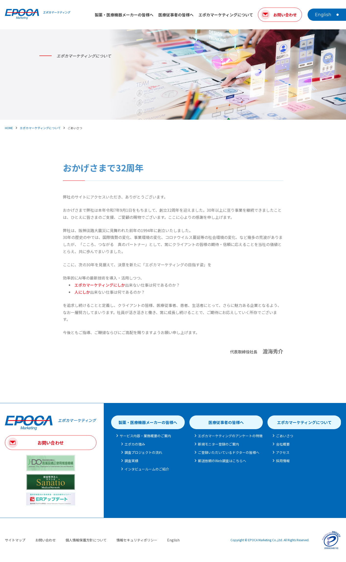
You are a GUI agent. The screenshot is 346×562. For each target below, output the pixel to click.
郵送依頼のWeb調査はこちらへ (222, 460)
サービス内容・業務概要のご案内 (145, 435)
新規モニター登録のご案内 (218, 444)
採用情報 (283, 460)
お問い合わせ (50, 442)
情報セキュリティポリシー (136, 540)
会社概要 (283, 444)
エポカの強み (135, 444)
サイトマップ (15, 540)
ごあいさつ (284, 435)
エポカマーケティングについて (225, 15)
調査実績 (131, 460)
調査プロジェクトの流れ (143, 452)
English (323, 14)
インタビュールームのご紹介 (147, 469)
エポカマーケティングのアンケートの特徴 (230, 435)
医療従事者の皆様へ (176, 15)
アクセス (282, 452)
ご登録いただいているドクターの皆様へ (228, 452)
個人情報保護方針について (86, 540)
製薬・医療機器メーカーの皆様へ (124, 15)
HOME (9, 128)
